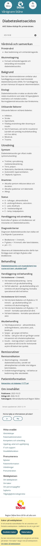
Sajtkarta (7, 490)
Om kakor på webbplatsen (10, 544)
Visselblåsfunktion (10, 451)
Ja (7, 419)
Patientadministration (12, 437)
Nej (18, 419)
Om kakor (7, 483)
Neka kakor (26, 532)
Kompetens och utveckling (14, 440)
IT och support (9, 447)
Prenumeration (9, 471)
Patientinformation (11, 463)
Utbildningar (8, 467)
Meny (8, 4)
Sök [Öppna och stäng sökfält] (33, 4)
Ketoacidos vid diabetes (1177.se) (15, 383)
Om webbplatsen (10, 480)
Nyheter (6, 460)
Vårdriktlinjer (8, 433)
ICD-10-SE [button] (20, 35)
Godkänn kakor (9, 532)
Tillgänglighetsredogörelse (14, 494)
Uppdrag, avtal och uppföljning (16, 444)
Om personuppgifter (11, 487)
